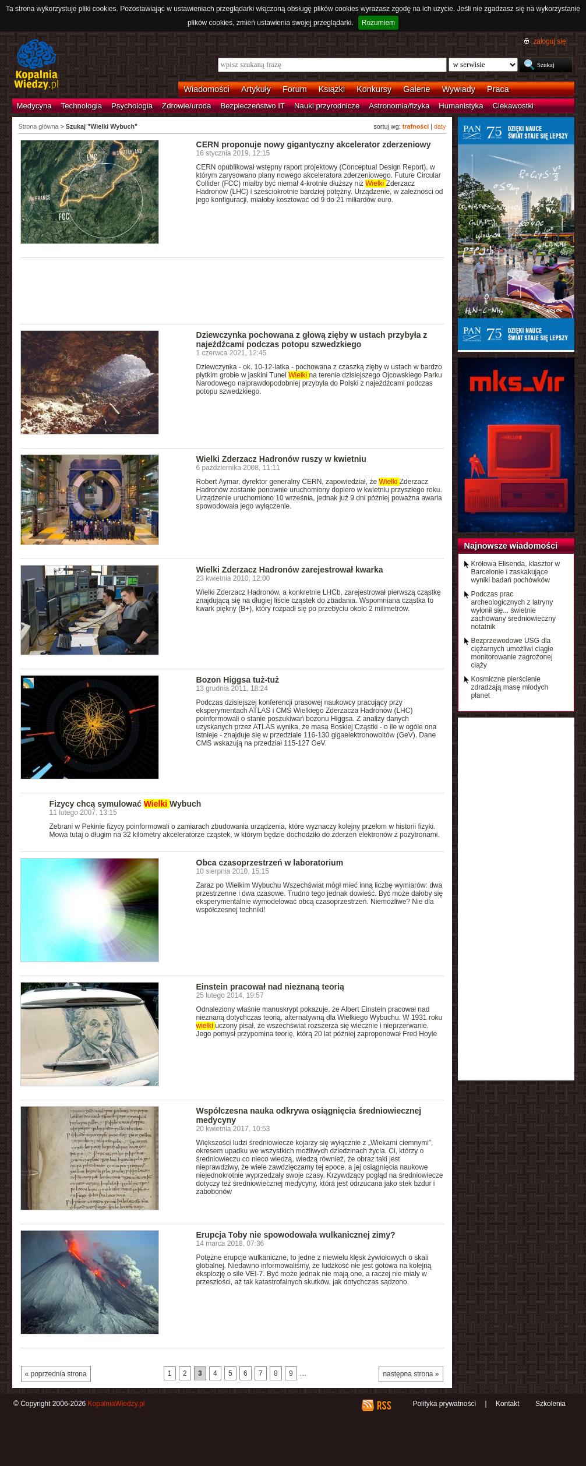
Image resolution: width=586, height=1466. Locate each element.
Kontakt (508, 1404)
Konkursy (373, 89)
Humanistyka (461, 105)
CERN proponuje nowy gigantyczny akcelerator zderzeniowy (313, 144)
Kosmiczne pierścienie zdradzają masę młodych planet (510, 687)
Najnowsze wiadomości (511, 545)
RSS (383, 1405)
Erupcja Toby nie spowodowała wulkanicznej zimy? (296, 1234)
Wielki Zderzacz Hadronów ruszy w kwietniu (281, 459)
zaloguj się (549, 41)
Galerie (416, 89)
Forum (295, 89)
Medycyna (34, 105)
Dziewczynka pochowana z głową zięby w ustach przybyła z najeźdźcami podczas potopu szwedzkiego (312, 339)
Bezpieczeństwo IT (252, 105)
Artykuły (256, 89)
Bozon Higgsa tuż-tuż (238, 679)
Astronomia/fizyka (399, 105)
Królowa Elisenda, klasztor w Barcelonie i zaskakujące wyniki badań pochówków (515, 572)
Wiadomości (207, 89)
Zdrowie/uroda (186, 105)
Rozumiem (378, 23)
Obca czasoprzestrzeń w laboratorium (270, 862)
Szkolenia (550, 1404)
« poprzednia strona (56, 1374)
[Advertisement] (232, 290)
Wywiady (458, 89)
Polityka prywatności (444, 1404)
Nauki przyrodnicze (326, 105)
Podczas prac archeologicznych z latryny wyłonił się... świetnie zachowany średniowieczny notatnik (513, 610)
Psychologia (132, 105)
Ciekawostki (513, 105)
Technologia (81, 105)
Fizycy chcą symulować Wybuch (126, 803)
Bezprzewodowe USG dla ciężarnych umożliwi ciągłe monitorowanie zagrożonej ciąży (512, 653)
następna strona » (411, 1374)
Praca (498, 89)
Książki (332, 89)
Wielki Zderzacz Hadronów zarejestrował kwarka (289, 569)
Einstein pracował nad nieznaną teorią (270, 986)
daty (440, 126)
